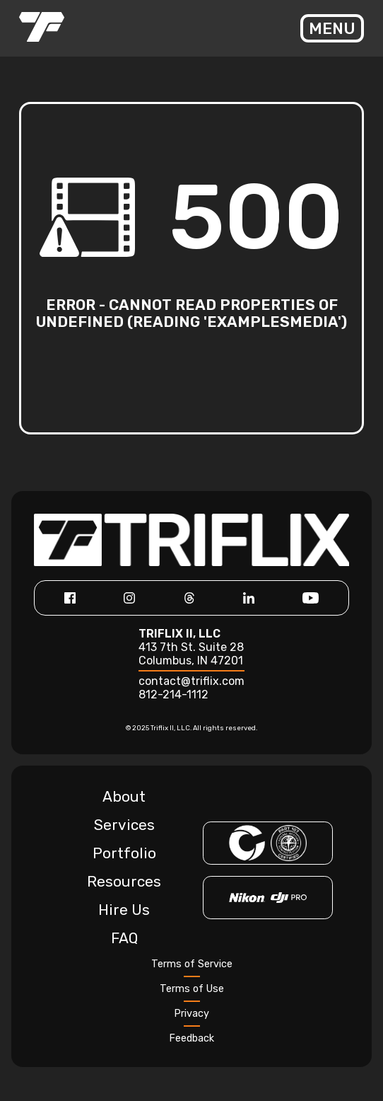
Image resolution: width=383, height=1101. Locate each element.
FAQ (124, 938)
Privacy (191, 1014)
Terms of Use (192, 989)
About (124, 796)
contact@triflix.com (191, 681)
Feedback (191, 1038)
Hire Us (124, 909)
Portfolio (124, 853)
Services (124, 825)
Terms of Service (191, 964)
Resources (124, 881)
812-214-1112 (173, 694)
